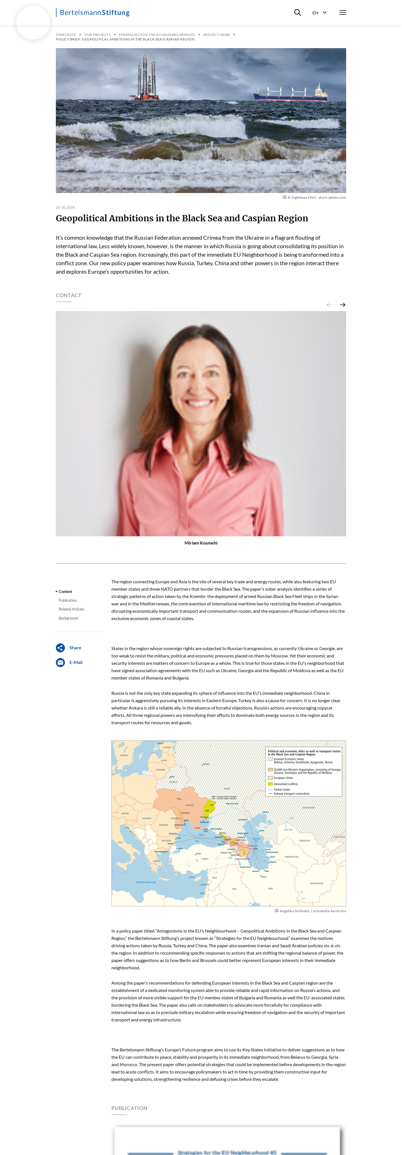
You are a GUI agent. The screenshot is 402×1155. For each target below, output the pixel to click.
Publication (68, 600)
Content (65, 591)
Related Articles (71, 609)
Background (68, 618)
